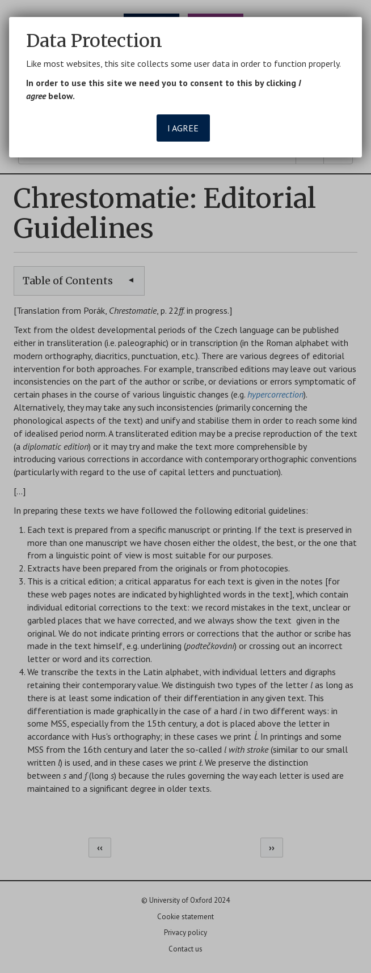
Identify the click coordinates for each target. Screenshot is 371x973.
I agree (183, 128)
